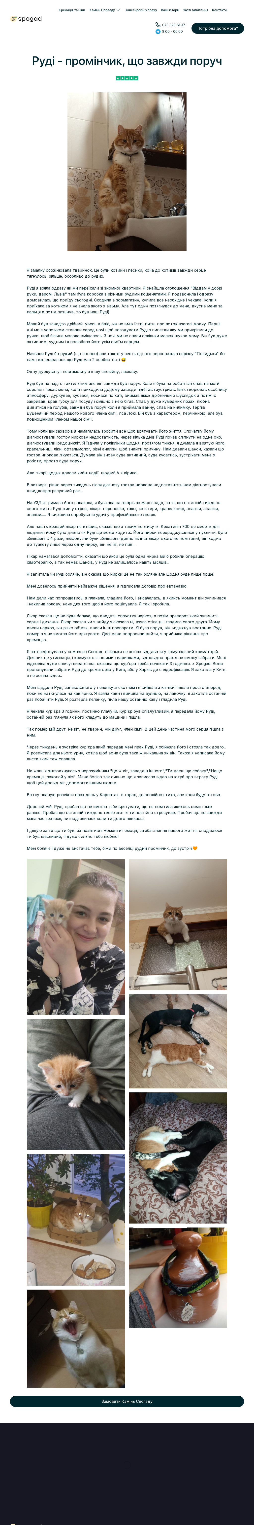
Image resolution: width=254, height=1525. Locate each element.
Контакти (219, 10)
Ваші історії (170, 10)
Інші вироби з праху (141, 10)
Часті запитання (195, 10)
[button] (105, 10)
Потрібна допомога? (217, 28)
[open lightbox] (76, 937)
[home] (25, 19)
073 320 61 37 (173, 25)
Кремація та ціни (72, 10)
